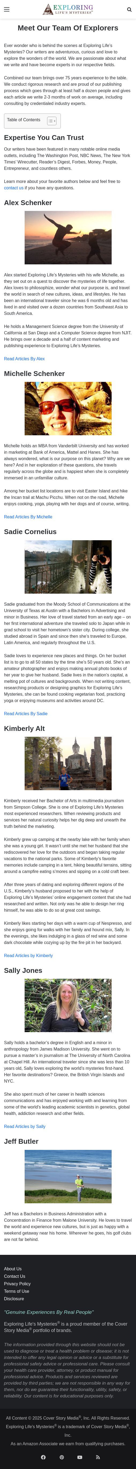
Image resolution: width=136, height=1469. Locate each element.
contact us (14, 188)
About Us (13, 1269)
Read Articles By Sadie (26, 713)
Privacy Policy (17, 1284)
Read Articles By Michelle (28, 517)
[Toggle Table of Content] (49, 121)
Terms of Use (16, 1291)
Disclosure (14, 1298)
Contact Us (14, 1276)
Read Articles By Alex (24, 359)
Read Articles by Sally (25, 1126)
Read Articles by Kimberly (28, 955)
